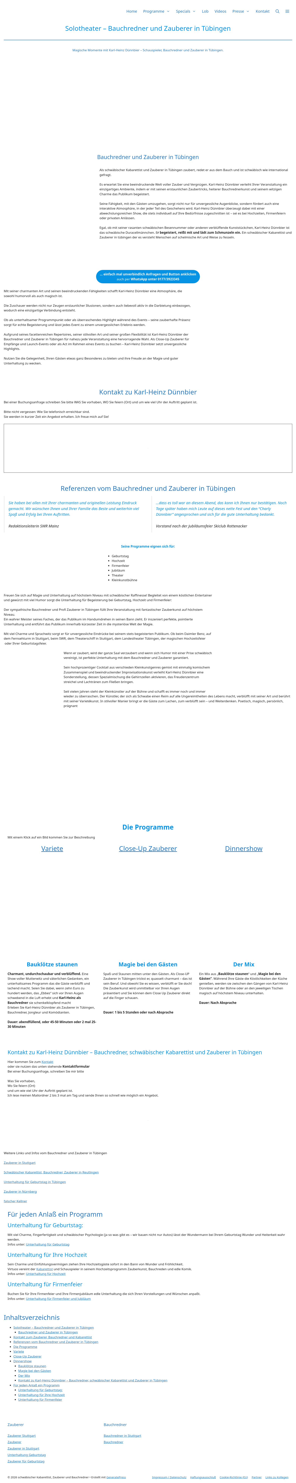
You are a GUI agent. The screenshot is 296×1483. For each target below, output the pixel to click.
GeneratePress (116, 1477)
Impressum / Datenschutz (169, 1477)
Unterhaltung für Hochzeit (46, 1274)
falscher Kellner (15, 1201)
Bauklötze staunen (32, 1366)
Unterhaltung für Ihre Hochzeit (41, 1395)
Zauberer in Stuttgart (19, 1162)
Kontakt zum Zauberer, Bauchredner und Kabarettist (52, 1337)
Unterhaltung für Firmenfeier (40, 1399)
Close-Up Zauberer (148, 848)
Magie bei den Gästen (34, 1371)
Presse (242, 11)
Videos (220, 11)
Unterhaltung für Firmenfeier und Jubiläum (58, 1298)
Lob (205, 11)
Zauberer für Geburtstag (26, 1461)
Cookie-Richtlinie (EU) (234, 1477)
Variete (52, 848)
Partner (257, 1477)
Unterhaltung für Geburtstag (47, 1244)
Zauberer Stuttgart (22, 1435)
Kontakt (263, 11)
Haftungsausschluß (203, 1477)
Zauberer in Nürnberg (20, 1191)
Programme (158, 11)
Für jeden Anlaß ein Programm (36, 1385)
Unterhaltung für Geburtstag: (40, 1390)
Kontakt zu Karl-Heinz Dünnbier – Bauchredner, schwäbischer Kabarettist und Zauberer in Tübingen (92, 1380)
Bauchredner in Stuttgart (122, 1435)
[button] (277, 11)
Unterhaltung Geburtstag (27, 1455)
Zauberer (14, 1442)
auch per (148, 276)
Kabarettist (44, 1269)
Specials (187, 11)
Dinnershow (243, 848)
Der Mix (24, 1375)
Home (131, 11)
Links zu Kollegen (276, 1477)
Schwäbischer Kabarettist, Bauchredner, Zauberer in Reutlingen (51, 1172)
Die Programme (25, 1347)
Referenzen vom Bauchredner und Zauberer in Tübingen (55, 1342)
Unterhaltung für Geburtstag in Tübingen (35, 1182)
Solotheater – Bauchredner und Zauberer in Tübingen (53, 1327)
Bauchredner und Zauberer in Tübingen (48, 1332)
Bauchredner (113, 1442)
